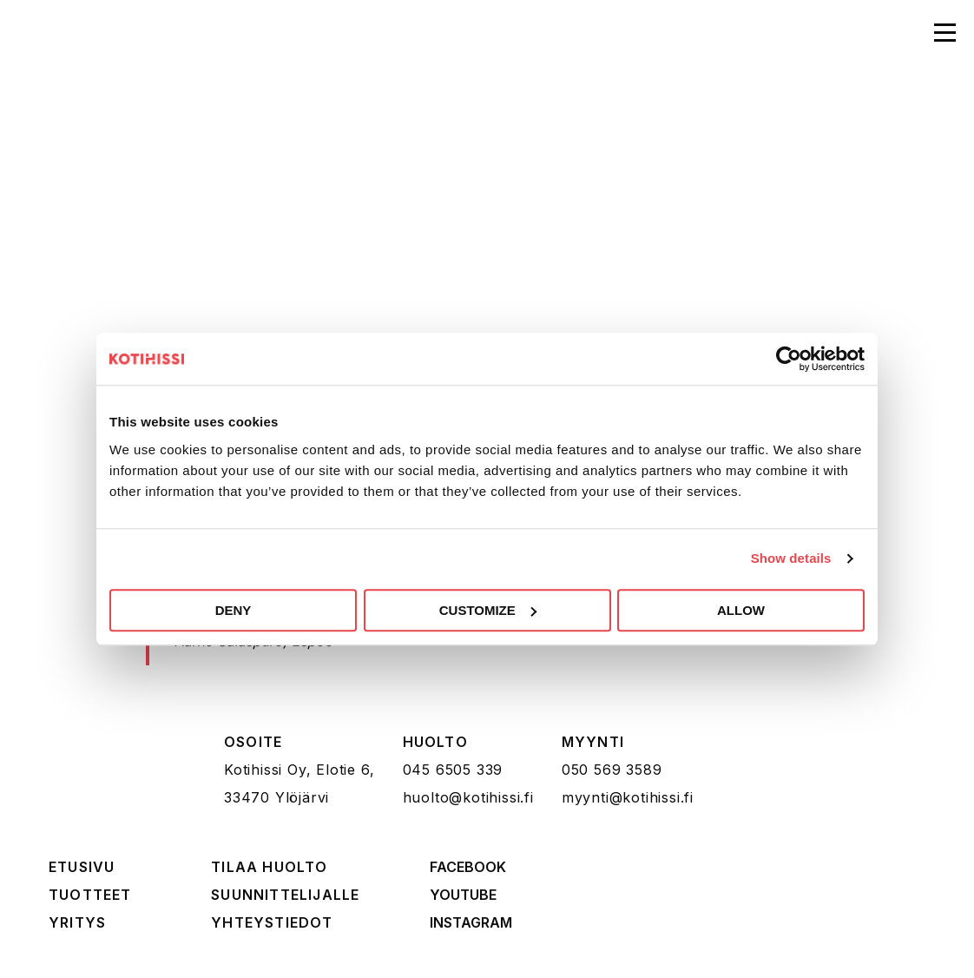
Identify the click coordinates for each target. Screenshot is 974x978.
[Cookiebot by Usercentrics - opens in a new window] (789, 359)
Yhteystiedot (271, 922)
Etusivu (82, 867)
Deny (233, 610)
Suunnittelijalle (285, 894)
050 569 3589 (612, 769)
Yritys (77, 922)
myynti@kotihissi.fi (628, 797)
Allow (741, 610)
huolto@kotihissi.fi (468, 797)
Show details (791, 558)
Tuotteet (90, 894)
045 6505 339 (453, 769)
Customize (487, 610)
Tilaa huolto (269, 867)
